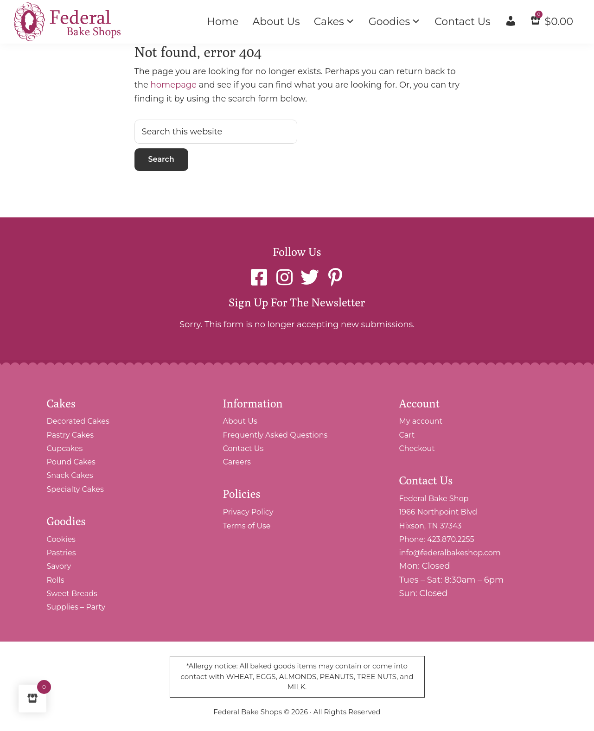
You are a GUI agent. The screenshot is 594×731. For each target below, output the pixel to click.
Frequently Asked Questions (275, 435)
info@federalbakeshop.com (450, 552)
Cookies (61, 539)
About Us (240, 421)
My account (420, 421)
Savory (59, 566)
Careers (237, 462)
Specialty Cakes (75, 489)
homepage (174, 85)
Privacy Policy (248, 512)
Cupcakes (65, 448)
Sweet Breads (72, 593)
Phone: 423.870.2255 (436, 539)
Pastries (61, 552)
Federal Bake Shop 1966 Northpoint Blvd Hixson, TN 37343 (438, 512)
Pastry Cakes (70, 435)
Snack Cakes (70, 475)
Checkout (417, 448)
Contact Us (243, 448)
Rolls (55, 580)
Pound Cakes (71, 462)
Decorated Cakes (78, 421)
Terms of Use (247, 525)
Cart (407, 435)
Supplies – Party (76, 607)
